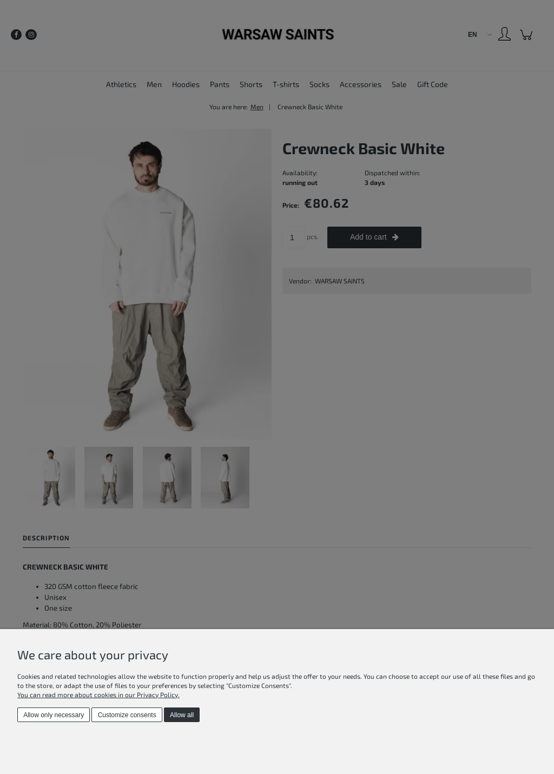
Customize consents (127, 715)
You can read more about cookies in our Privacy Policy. (98, 694)
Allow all (182, 715)
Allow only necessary (53, 715)
